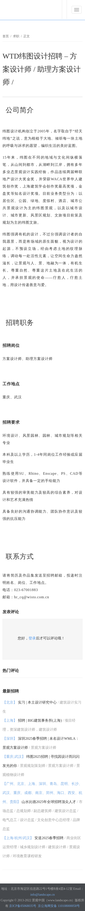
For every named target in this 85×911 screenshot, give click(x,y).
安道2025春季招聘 (41, 847)
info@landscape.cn (42, 894)
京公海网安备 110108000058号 (59, 906)
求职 (16, 36)
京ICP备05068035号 (22, 906)
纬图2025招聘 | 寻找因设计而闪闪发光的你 (41, 766)
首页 (5, 36)
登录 (32, 638)
